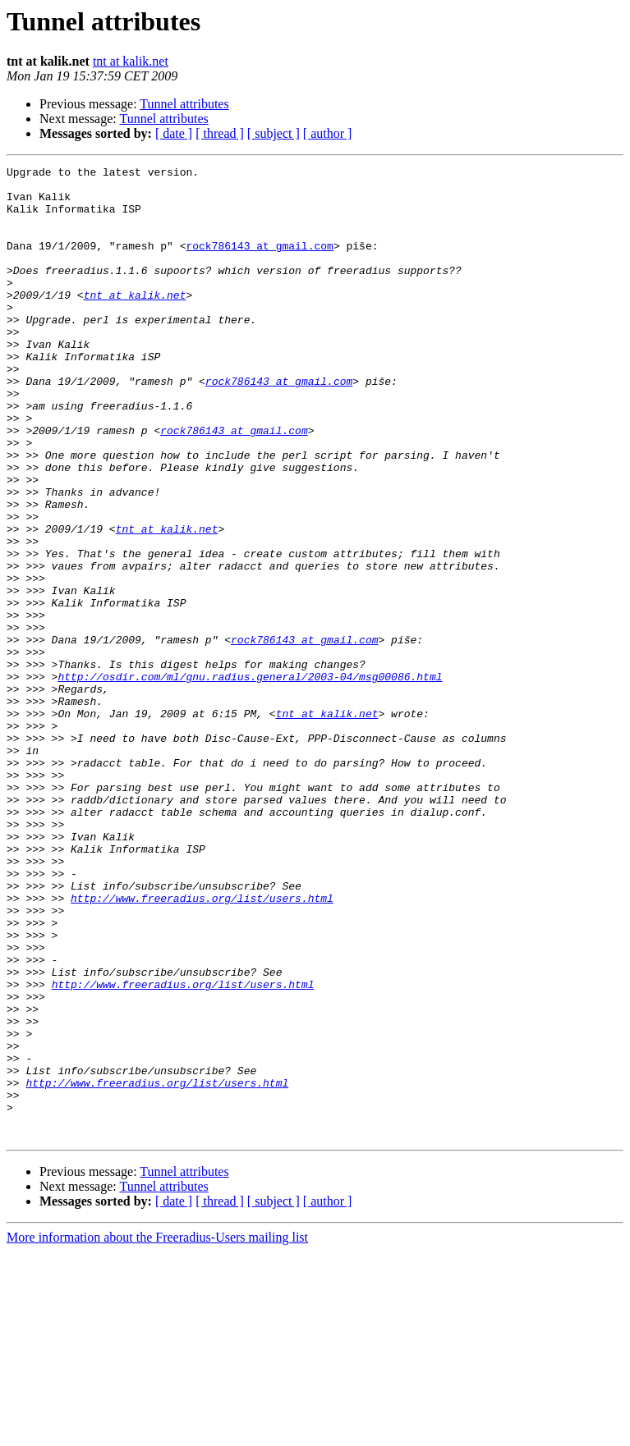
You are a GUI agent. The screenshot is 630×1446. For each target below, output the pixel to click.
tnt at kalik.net (130, 61)
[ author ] (327, 133)
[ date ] (173, 133)
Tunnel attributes (184, 104)
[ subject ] (273, 133)
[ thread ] (219, 133)
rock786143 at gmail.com (259, 262)
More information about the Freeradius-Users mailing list (157, 1432)
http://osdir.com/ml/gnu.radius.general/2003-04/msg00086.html (249, 779)
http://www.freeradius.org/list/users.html (202, 1045)
